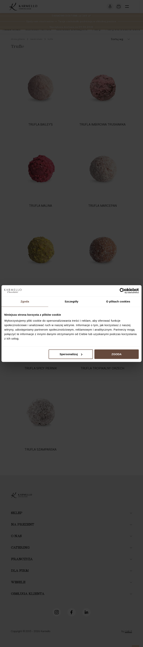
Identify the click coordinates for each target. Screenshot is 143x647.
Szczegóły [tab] (71, 301)
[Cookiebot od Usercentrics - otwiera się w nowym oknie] (122, 291)
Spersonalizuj (71, 354)
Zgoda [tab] (25, 301)
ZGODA (117, 354)
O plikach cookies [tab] (118, 301)
